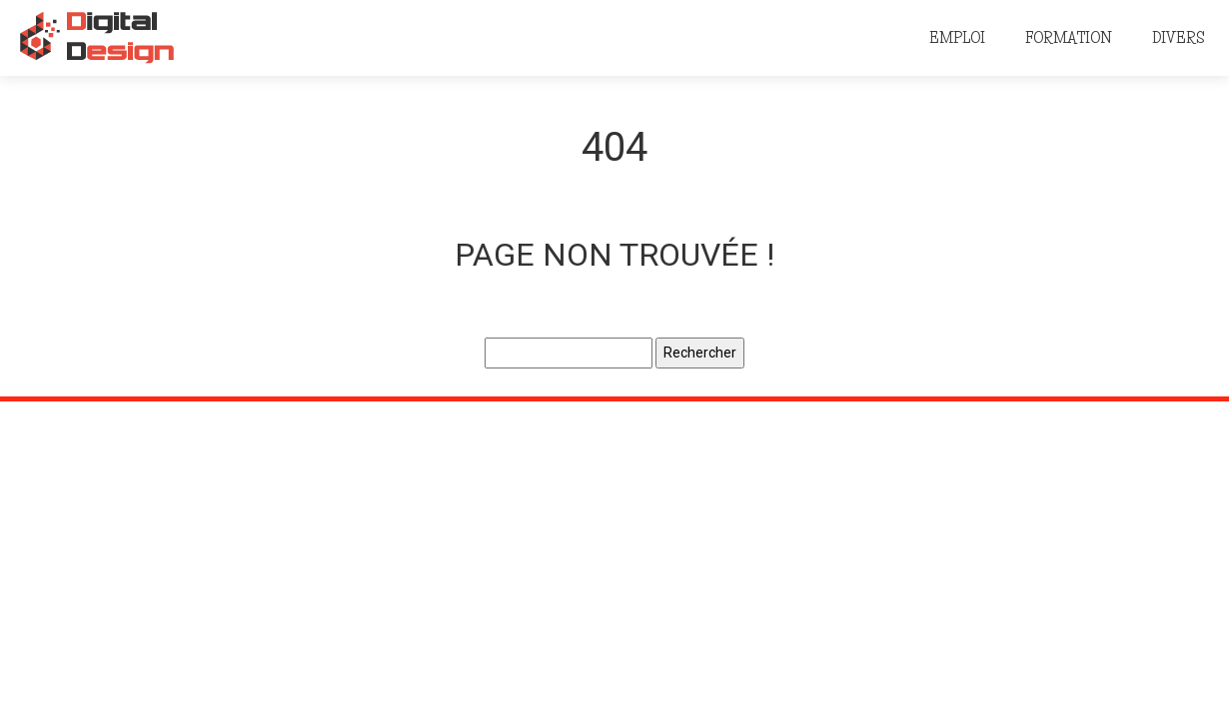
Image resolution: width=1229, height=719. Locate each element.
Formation (1068, 38)
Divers (1178, 38)
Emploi (957, 38)
